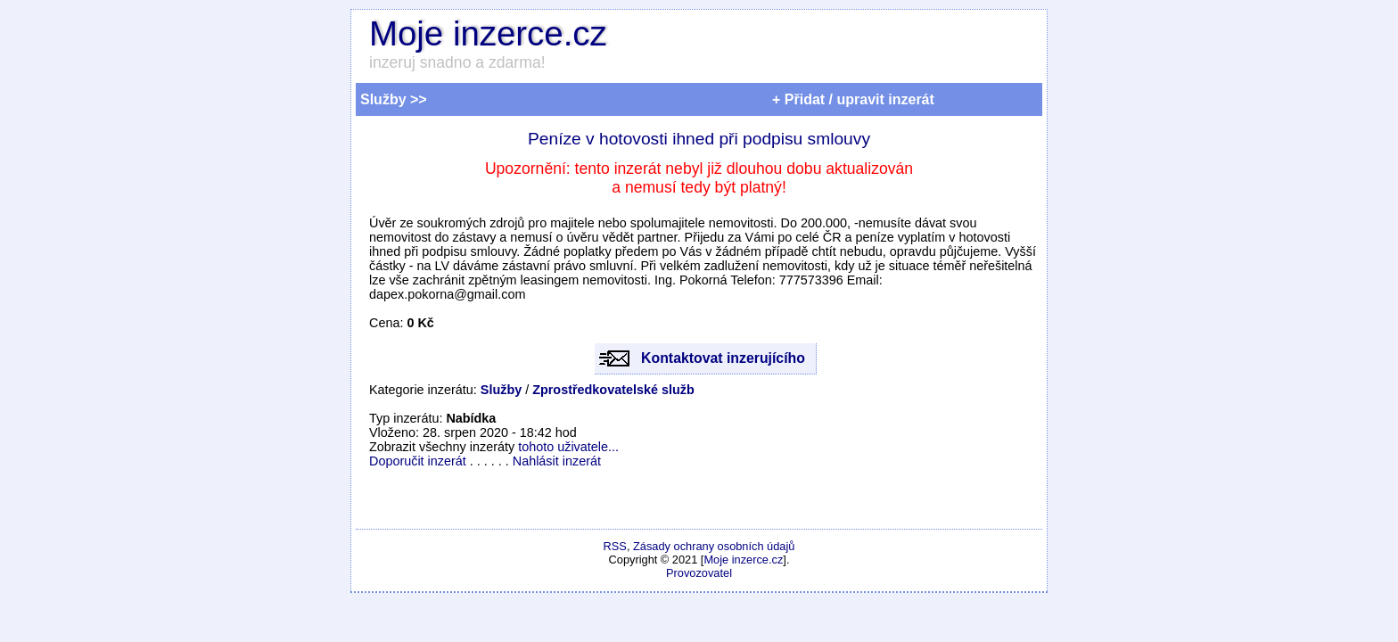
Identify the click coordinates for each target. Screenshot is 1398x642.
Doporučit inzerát (417, 461)
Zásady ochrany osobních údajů (713, 546)
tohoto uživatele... (568, 447)
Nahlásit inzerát (557, 461)
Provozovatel (699, 573)
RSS (615, 546)
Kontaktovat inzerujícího (723, 358)
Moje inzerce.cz (488, 33)
